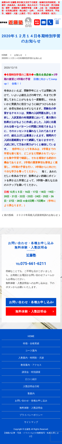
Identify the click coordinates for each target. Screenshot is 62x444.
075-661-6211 (33, 263)
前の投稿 (8, 215)
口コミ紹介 (31, 379)
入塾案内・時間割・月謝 (31, 357)
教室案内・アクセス (31, 365)
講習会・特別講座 (31, 372)
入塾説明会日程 (31, 386)
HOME (4, 55)
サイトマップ (31, 422)
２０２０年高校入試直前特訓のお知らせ (37, 215)
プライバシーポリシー (31, 415)
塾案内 (31, 393)
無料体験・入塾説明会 (31, 311)
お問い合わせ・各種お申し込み (31, 302)
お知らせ (18, 55)
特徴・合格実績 (31, 343)
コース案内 (31, 350)
